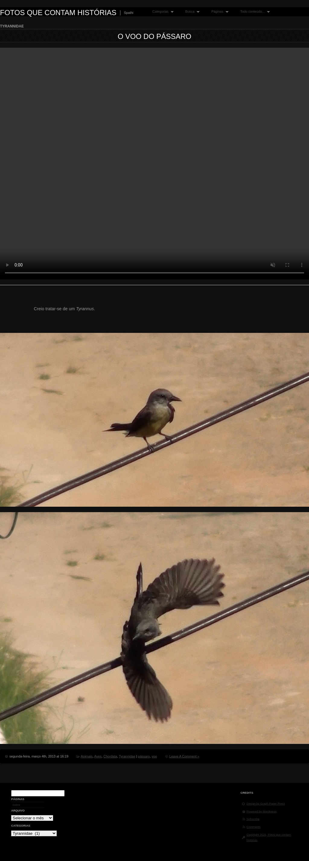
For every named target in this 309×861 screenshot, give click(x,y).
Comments (253, 826)
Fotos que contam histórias (58, 12)
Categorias (162, 12)
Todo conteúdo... (253, 12)
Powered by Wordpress (262, 811)
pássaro (144, 756)
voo (154, 756)
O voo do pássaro (154, 36)
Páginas (218, 12)
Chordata (110, 756)
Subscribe (253, 819)
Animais (87, 756)
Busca (191, 12)
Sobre (16, 804)
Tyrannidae (127, 756)
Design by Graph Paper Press (266, 803)
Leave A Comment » (184, 756)
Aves (97, 756)
